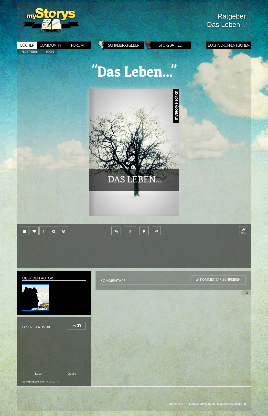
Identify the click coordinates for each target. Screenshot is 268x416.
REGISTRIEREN (29, 52)
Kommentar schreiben (218, 279)
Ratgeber (232, 16)
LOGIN (50, 52)
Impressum (176, 403)
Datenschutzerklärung (231, 403)
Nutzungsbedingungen (200, 403)
